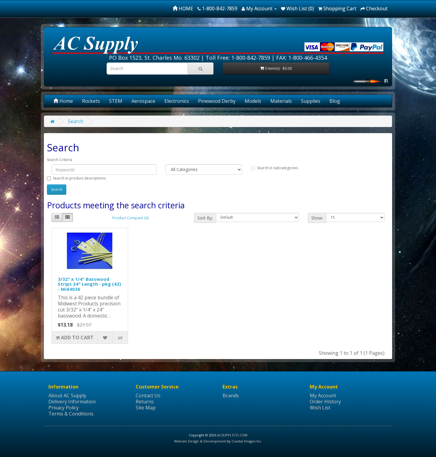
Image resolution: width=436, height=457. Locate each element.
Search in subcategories (274, 167)
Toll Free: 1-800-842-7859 (238, 57)
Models (253, 101)
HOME (183, 8)
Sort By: (205, 218)
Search (75, 121)
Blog (334, 101)
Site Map (146, 407)
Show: (317, 218)
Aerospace (143, 101)
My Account (323, 395)
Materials (281, 101)
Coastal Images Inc (246, 441)
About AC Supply (67, 395)
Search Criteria (59, 159)
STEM (115, 101)
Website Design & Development (200, 441)
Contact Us (148, 395)
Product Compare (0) (130, 217)
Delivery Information (72, 401)
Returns (145, 401)
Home (63, 101)
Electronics (176, 101)
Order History (325, 401)
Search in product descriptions (76, 178)
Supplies (310, 101)
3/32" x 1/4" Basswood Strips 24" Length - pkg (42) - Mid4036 (89, 284)
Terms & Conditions (71, 413)
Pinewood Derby (217, 101)
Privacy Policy (63, 407)
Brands (231, 395)
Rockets (91, 101)
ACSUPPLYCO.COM (232, 435)
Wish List (320, 407)
